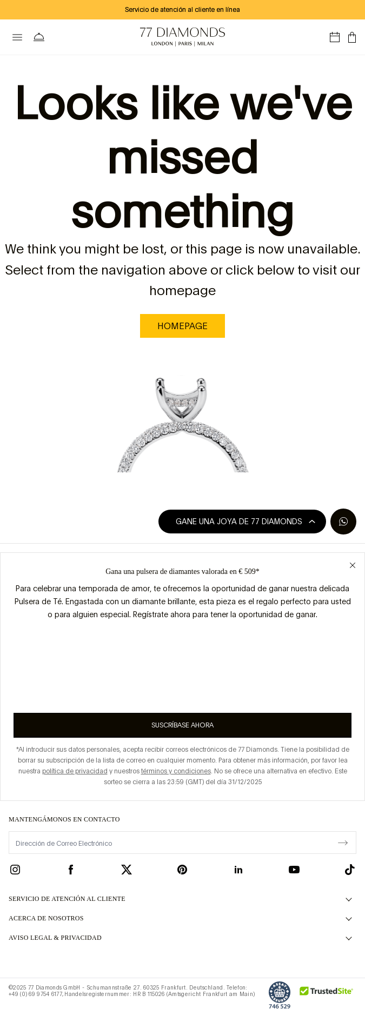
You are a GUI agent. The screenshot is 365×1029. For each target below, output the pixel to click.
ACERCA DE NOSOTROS (46, 918)
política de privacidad (75, 771)
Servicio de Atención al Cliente (67, 899)
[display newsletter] (343, 842)
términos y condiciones (176, 771)
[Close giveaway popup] (352, 565)
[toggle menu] (17, 37)
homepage (182, 326)
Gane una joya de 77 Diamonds (245, 521)
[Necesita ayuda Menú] (41, 37)
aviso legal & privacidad (55, 937)
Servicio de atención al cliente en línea (182, 9)
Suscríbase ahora (182, 725)
